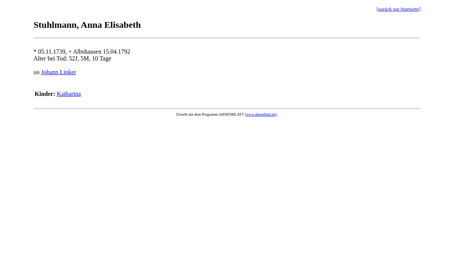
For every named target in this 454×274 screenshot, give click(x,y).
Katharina (69, 94)
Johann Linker (58, 72)
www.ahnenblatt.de (260, 114)
